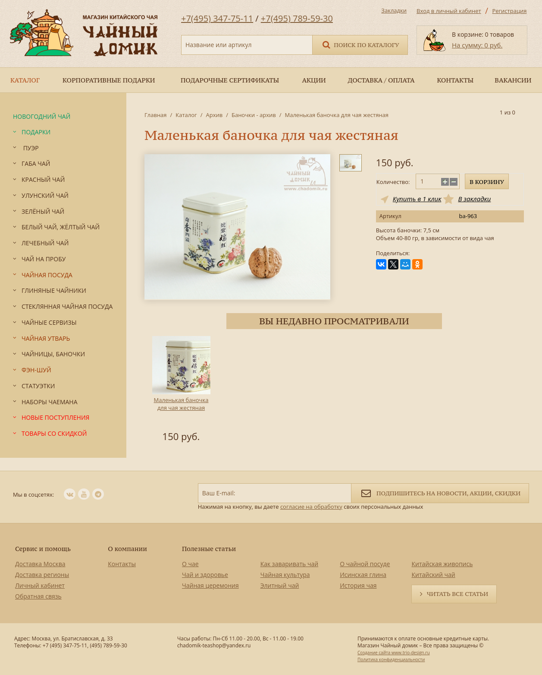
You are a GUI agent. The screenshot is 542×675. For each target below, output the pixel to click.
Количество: (393, 182)
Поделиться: (393, 253)
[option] (181, 390)
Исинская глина (363, 574)
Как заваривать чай (289, 564)
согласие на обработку (311, 506)
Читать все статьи (457, 594)
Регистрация (509, 11)
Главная (155, 115)
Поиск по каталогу (360, 44)
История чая (358, 585)
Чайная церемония (210, 585)
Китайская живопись (442, 564)
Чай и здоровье (205, 574)
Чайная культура (285, 574)
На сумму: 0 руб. (477, 45)
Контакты (122, 564)
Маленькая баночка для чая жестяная (181, 404)
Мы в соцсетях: (33, 494)
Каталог (186, 115)
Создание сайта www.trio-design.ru (393, 653)
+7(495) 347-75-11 (217, 18)
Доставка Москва (40, 564)
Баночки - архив (254, 115)
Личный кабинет (40, 585)
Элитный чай (279, 585)
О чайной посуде (365, 564)
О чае (190, 564)
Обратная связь (38, 596)
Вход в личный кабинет (449, 11)
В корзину (487, 182)
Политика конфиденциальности (391, 659)
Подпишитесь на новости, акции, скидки (440, 492)
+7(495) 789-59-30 (297, 18)
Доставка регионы (42, 574)
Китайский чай (433, 574)
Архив (214, 115)
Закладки (394, 10)
